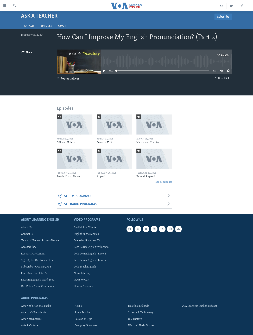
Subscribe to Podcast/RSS (36, 266)
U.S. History (135, 319)
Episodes (46, 26)
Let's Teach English (85, 266)
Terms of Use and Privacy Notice (40, 240)
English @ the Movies (86, 234)
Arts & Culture (29, 325)
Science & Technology (140, 312)
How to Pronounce (84, 286)
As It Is (79, 306)
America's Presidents (33, 312)
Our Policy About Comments (37, 286)
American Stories (31, 319)
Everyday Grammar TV (87, 240)
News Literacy (82, 273)
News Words (81, 279)
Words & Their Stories (141, 325)
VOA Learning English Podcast (199, 306)
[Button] (26, 53)
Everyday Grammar (86, 325)
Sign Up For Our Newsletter (37, 260)
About (62, 26)
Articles (29, 26)
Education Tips (83, 319)
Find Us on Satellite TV (34, 273)
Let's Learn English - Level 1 (90, 253)
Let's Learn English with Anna (91, 247)
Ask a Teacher (83, 312)
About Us (26, 227)
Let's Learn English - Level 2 (90, 260)
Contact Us (27, 234)
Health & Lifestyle (138, 306)
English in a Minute (85, 227)
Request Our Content (33, 253)
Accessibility (28, 247)
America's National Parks (36, 306)
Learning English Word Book (37, 279)
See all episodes (163, 182)
